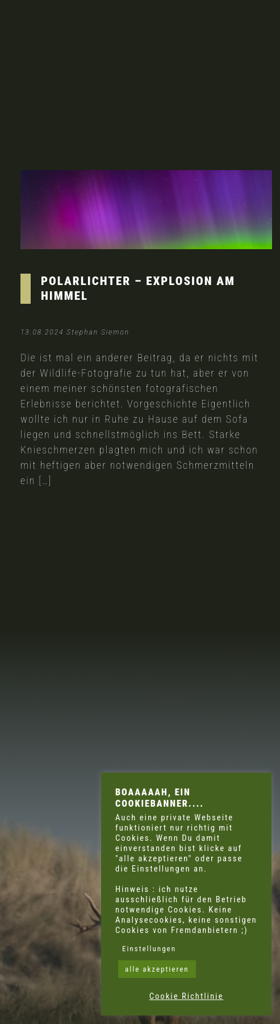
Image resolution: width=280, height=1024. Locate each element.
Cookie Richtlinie (186, 996)
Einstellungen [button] (149, 948)
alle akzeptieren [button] (157, 969)
